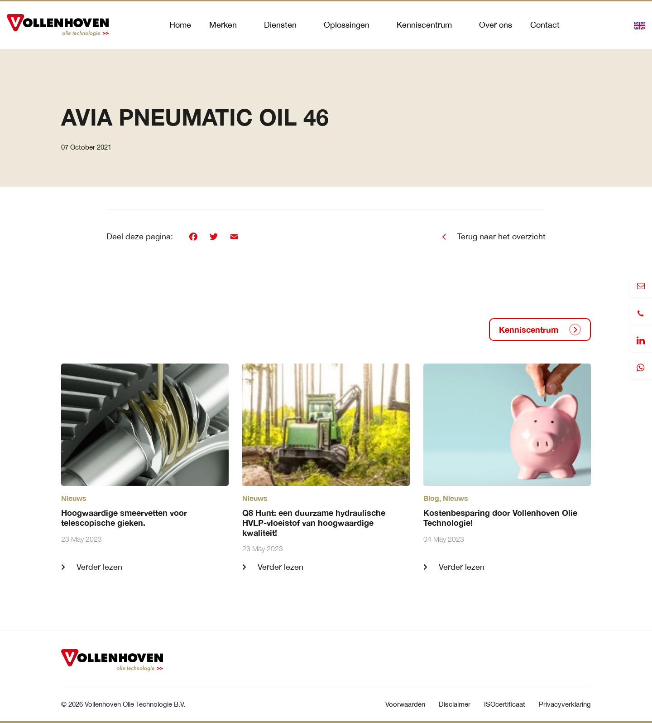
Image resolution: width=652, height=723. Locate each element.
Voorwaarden (405, 704)
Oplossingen (346, 24)
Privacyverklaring (565, 704)
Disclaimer (454, 704)
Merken (223, 24)
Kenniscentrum (424, 24)
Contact (545, 24)
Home (180, 24)
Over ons (495, 24)
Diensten (280, 24)
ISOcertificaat (504, 704)
